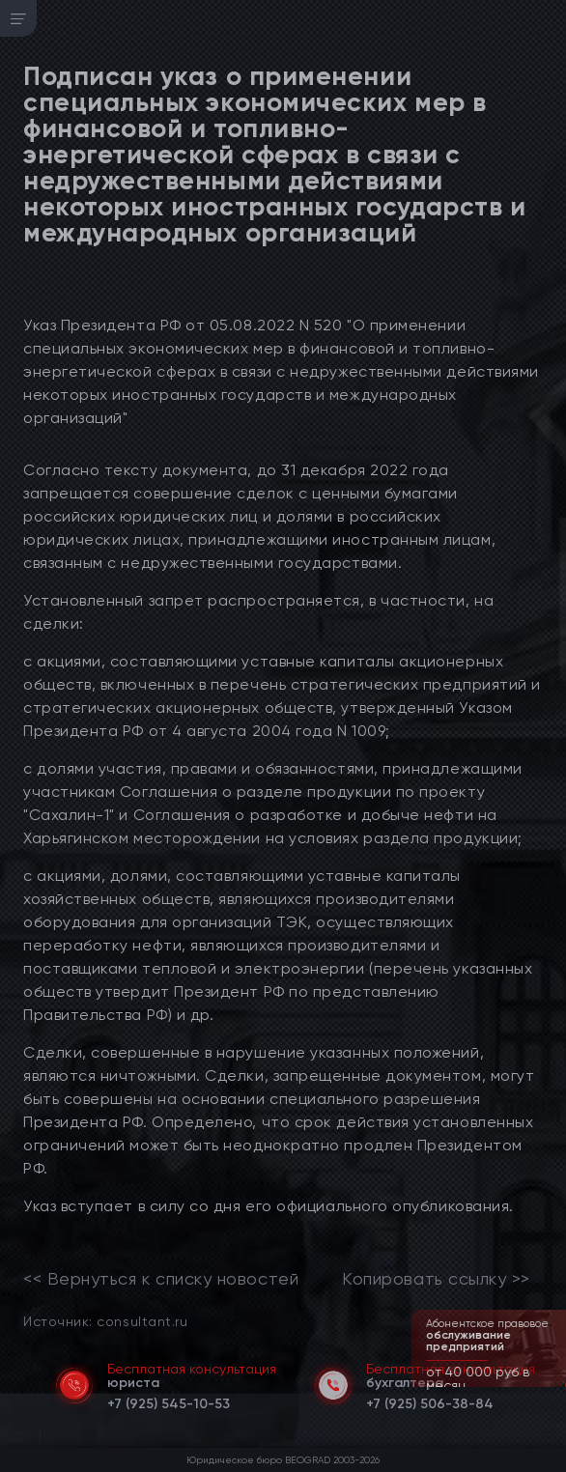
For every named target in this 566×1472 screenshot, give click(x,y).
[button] (553, 1385)
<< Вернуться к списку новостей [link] (160, 1279)
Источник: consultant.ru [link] (105, 1321)
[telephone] (168, 1400)
